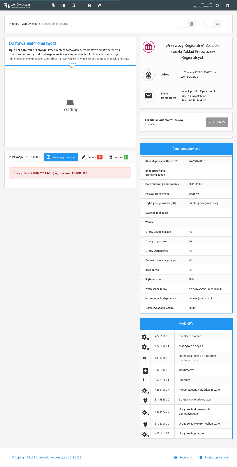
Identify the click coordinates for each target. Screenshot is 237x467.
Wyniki (119, 157)
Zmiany (92, 157)
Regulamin (183, 457)
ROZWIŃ (70, 60)
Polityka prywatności (214, 457)
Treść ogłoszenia (61, 157)
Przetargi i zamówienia (23, 23)
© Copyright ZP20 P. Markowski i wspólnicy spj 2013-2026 (46, 457)
